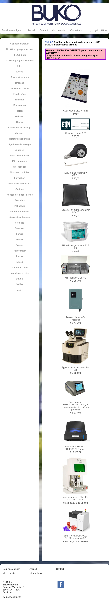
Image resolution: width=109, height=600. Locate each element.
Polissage (19, 206)
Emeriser (20, 228)
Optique (19, 189)
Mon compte (58, 30)
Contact (43, 30)
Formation (19, 178)
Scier (19, 290)
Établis (19, 279)
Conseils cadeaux (19, 44)
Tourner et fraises (19, 88)
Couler (19, 122)
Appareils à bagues (19, 217)
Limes (19, 262)
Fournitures (19, 105)
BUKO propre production (19, 49)
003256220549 (13, 597)
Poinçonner (19, 251)
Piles (19, 66)
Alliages (19, 150)
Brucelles (20, 200)
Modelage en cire (20, 273)
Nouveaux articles (19, 172)
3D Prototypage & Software (19, 60)
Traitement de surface (19, 183)
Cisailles (19, 223)
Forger (19, 234)
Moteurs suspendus (19, 139)
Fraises (20, 111)
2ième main (19, 55)
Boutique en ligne (13, 30)
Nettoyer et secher (19, 211)
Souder (19, 245)
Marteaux (20, 133)
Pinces (19, 256)
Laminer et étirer (19, 267)
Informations (75, 30)
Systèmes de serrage (19, 144)
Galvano (19, 116)
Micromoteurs (19, 161)
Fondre (19, 239)
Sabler (19, 284)
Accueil (31, 30)
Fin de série (19, 94)
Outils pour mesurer (19, 155)
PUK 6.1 (49, 42)
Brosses (19, 83)
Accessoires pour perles (20, 195)
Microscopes (20, 167)
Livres (19, 72)
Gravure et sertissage (19, 127)
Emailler (19, 99)
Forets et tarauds (20, 77)
